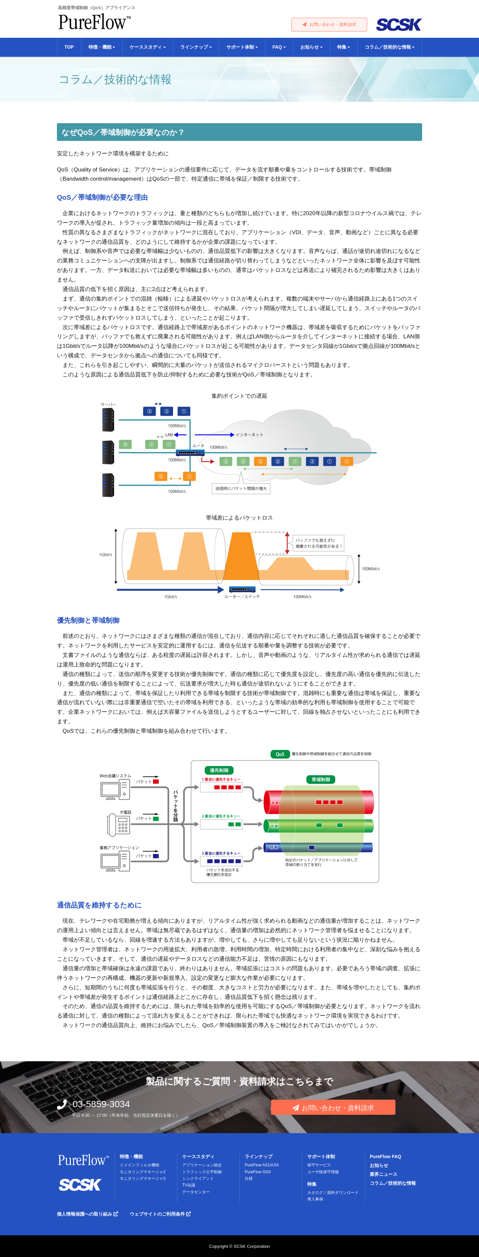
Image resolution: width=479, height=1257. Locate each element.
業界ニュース (383, 1174)
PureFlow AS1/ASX (262, 1165)
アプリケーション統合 (202, 1165)
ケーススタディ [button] (146, 47)
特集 (311, 1184)
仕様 (249, 1178)
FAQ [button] (277, 47)
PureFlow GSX (258, 1172)
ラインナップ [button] (194, 47)
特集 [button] (341, 47)
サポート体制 (321, 1156)
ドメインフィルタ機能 (139, 1165)
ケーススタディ (198, 1156)
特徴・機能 (131, 1156)
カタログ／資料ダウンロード (333, 1192)
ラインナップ (258, 1156)
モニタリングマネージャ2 (142, 1172)
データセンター (196, 1192)
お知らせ (379, 1165)
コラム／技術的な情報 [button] (388, 47)
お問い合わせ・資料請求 (329, 24)
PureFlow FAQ (385, 1156)
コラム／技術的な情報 (393, 1183)
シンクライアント (198, 1178)
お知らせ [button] (309, 47)
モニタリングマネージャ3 (142, 1178)
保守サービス (319, 1165)
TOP (69, 47)
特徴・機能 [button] (100, 47)
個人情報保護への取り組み (87, 1214)
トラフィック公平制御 (202, 1172)
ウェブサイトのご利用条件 (160, 1214)
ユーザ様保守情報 (323, 1172)
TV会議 (188, 1185)
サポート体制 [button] (240, 47)
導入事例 (315, 1199)
